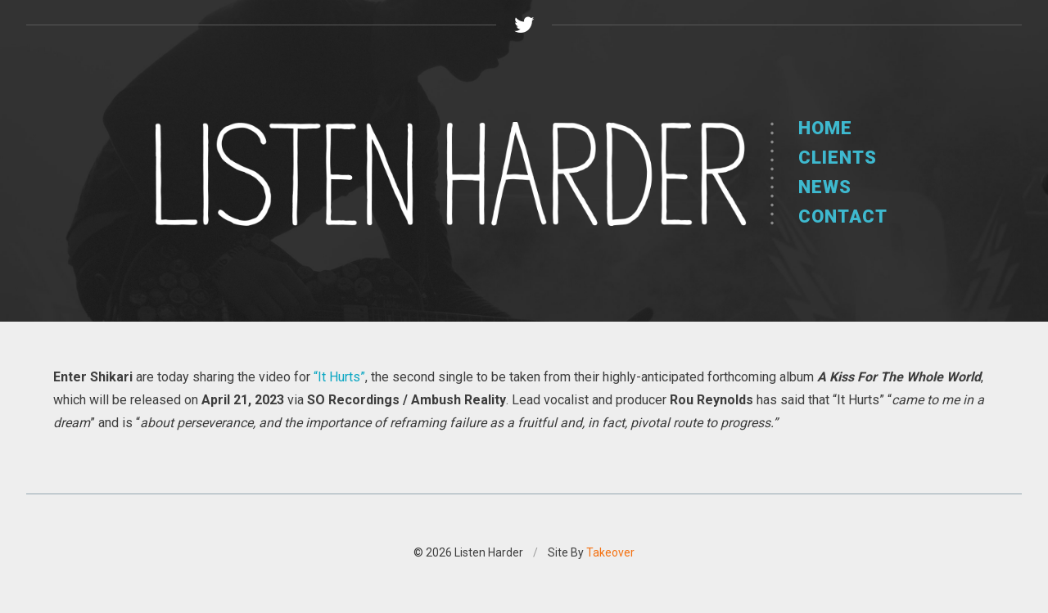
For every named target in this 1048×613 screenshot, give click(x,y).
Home (825, 128)
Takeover (610, 552)
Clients (837, 157)
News (825, 187)
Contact (843, 216)
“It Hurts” (339, 377)
